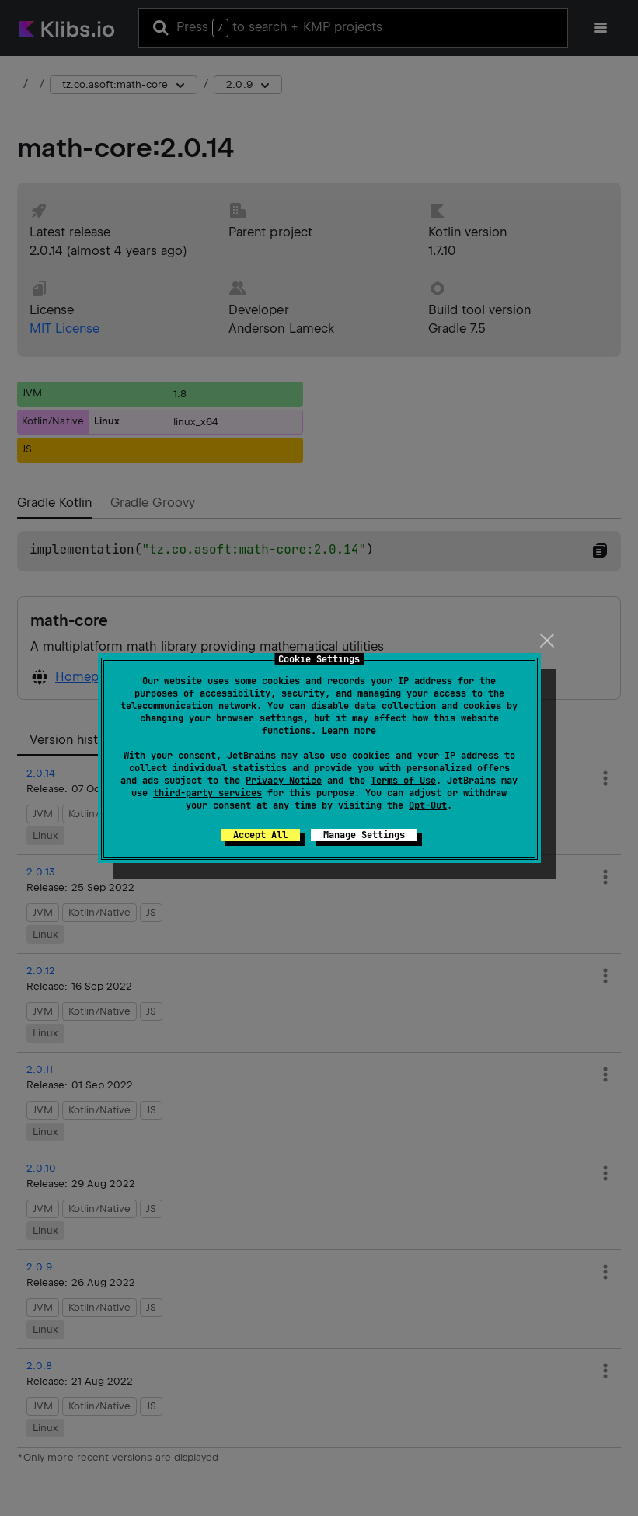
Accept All (260, 835)
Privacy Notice (284, 780)
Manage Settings (364, 835)
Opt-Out (428, 805)
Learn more (349, 731)
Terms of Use (403, 780)
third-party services (207, 793)
